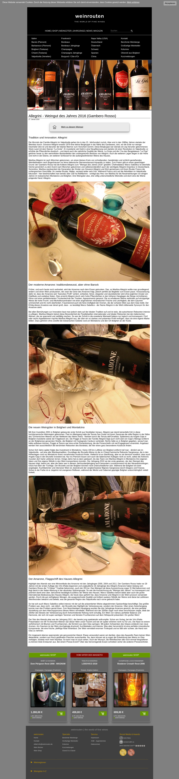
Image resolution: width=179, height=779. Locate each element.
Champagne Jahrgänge (71, 53)
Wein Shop (38, 751)
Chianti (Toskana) (39, 53)
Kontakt (124, 38)
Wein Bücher (38, 747)
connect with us (127, 742)
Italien (34, 38)
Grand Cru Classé (68, 751)
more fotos (125, 738)
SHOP (55, 31)
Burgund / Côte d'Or (70, 56)
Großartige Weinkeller (130, 46)
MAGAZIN (98, 31)
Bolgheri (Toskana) (39, 49)
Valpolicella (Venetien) (41, 56)
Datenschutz (95, 744)
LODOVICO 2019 (89, 664)
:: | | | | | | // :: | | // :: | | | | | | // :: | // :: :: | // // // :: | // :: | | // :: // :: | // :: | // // (89, 762)
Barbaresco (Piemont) (41, 46)
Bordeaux (65, 42)
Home (36, 738)
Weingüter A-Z (40, 771)
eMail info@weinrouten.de (43, 744)
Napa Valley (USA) (99, 38)
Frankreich (66, 38)
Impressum (95, 738)
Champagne (66, 49)
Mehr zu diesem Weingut (72, 127)
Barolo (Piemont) (38, 42)
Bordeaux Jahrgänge (70, 46)
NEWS (89, 31)
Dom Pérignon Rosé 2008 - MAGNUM (48, 664)
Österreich (95, 46)
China (93, 56)
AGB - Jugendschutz (98, 741)
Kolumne (125, 49)
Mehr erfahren (133, 2)
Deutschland (96, 42)
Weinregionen (40, 762)
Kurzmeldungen (128, 56)
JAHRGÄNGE (79, 31)
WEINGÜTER (65, 31)
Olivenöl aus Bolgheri (130, 53)
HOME (48, 31)
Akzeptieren (170, 3)
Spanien (94, 53)
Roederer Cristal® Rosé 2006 (131, 664)
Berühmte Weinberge (130, 42)
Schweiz (95, 49)
